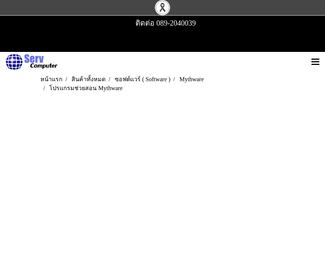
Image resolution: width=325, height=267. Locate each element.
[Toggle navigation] (315, 62)
